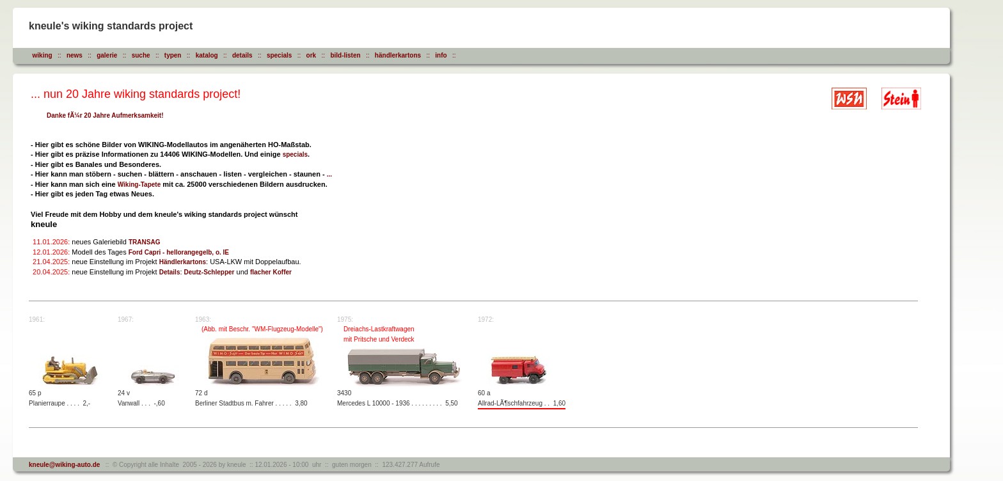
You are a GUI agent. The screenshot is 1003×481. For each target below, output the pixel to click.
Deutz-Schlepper (209, 272)
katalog (207, 55)
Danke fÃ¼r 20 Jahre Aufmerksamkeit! (105, 115)
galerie (107, 55)
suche (141, 55)
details (242, 55)
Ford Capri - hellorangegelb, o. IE (179, 252)
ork (311, 55)
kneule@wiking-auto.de (64, 464)
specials (279, 55)
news (75, 55)
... (329, 174)
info (440, 55)
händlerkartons (398, 55)
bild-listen (345, 55)
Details (169, 272)
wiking (42, 55)
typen (173, 55)
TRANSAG (144, 242)
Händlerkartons (182, 261)
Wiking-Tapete (139, 184)
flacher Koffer (271, 272)
